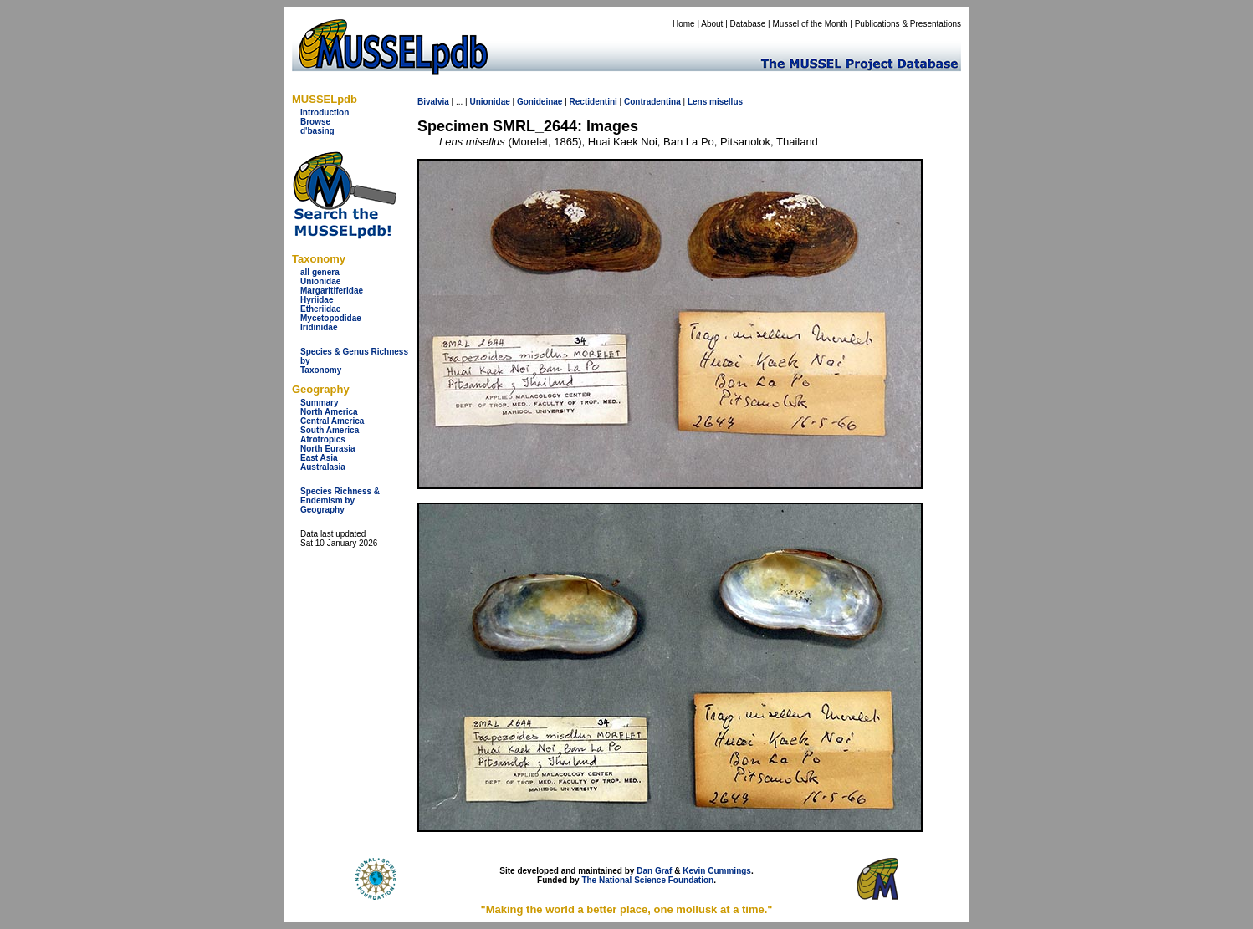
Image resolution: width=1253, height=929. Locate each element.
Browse (315, 121)
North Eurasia (327, 448)
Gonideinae (539, 101)
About (712, 23)
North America (329, 411)
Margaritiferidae (331, 290)
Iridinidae (318, 327)
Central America (332, 421)
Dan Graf (654, 870)
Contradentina (652, 101)
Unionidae (320, 281)
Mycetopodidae (330, 318)
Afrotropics (322, 439)
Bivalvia (433, 101)
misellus (726, 101)
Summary (319, 402)
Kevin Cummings (717, 870)
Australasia (322, 467)
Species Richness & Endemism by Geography (340, 500)
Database (748, 23)
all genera (320, 272)
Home (684, 23)
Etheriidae (320, 309)
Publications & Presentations (908, 23)
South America (329, 430)
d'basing (317, 130)
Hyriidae (316, 299)
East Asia (319, 457)
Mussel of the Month (810, 23)
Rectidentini (593, 101)
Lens (697, 101)
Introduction (324, 112)
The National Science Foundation (647, 880)
